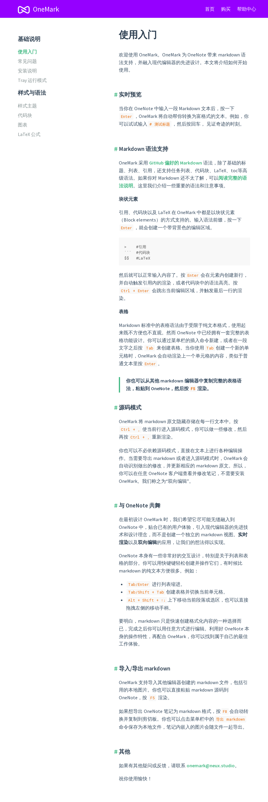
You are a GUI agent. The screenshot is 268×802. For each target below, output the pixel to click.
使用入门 (27, 52)
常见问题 (27, 61)
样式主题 (27, 106)
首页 (210, 9)
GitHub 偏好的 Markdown (175, 163)
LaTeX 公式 (29, 134)
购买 (226, 9)
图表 (22, 125)
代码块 (25, 115)
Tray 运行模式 (32, 80)
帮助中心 (246, 9)
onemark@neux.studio (211, 765)
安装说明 (27, 71)
